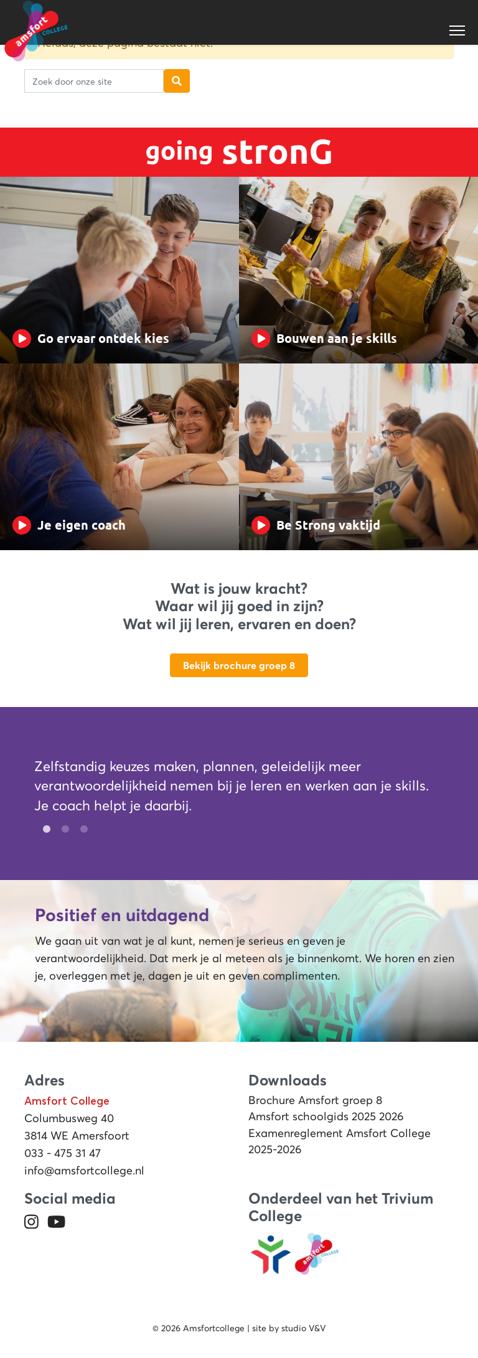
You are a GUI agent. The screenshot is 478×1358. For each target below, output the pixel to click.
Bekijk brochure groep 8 (239, 665)
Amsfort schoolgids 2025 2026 (326, 1116)
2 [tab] (62, 829)
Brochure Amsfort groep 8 (315, 1100)
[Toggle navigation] (458, 30)
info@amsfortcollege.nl (84, 1171)
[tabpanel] (231, 788)
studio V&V (303, 1328)
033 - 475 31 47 (62, 1153)
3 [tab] (81, 829)
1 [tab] (43, 829)
